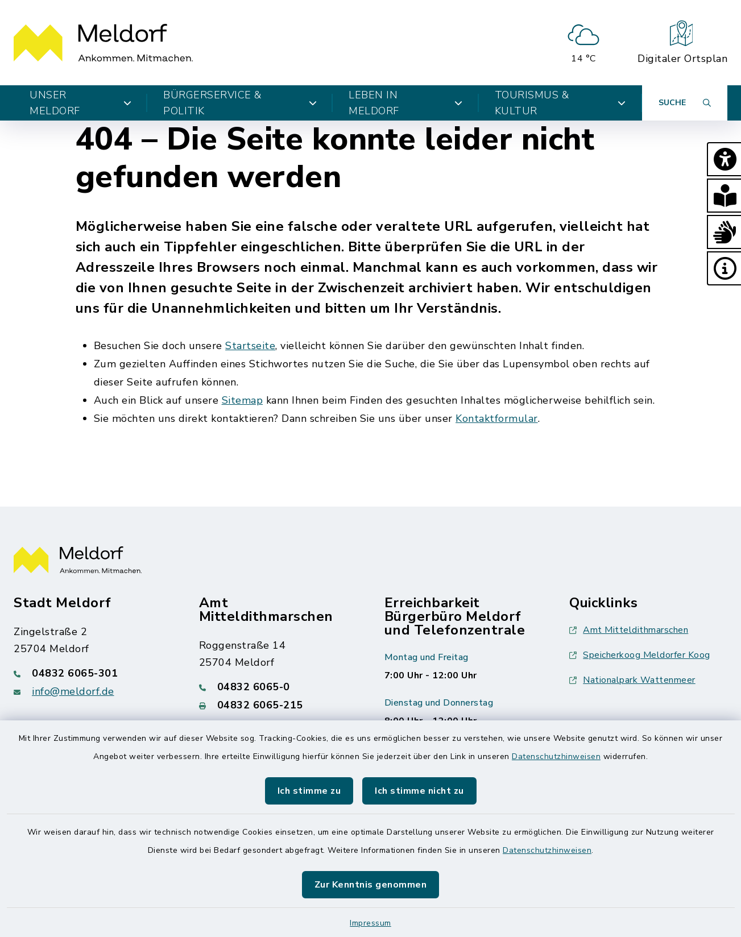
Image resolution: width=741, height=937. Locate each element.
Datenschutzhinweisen (556, 756)
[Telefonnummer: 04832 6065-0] (278, 687)
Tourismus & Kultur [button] (560, 103)
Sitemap (242, 400)
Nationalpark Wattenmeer (632, 680)
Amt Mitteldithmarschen (628, 630)
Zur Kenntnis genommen (370, 884)
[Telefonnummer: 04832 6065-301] (93, 673)
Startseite (250, 346)
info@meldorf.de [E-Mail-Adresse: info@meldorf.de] (73, 691)
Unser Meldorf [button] (80, 103)
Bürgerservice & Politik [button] (240, 103)
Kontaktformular (497, 418)
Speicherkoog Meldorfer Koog (639, 655)
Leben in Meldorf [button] (405, 103)
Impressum (370, 923)
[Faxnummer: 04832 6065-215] (278, 705)
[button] (724, 159)
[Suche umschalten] (684, 103)
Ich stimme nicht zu (419, 791)
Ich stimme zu (309, 791)
